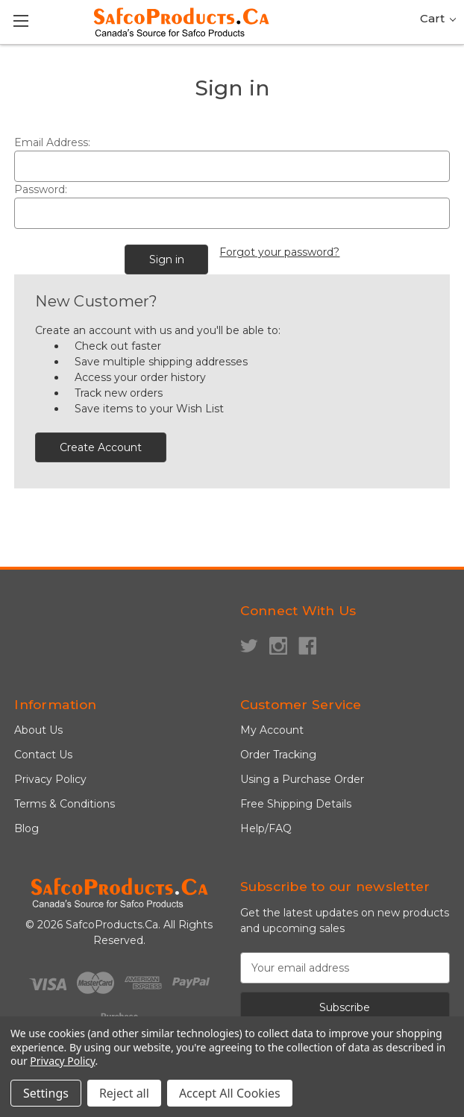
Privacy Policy (50, 779)
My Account (272, 730)
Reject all (124, 1093)
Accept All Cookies (229, 1093)
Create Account (101, 447)
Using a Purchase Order (302, 779)
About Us (38, 730)
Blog (26, 828)
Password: (40, 189)
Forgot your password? (279, 252)
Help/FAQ (266, 828)
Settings (46, 1093)
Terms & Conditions (64, 804)
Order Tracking (278, 754)
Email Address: (52, 142)
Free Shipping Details (295, 804)
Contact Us (43, 754)
